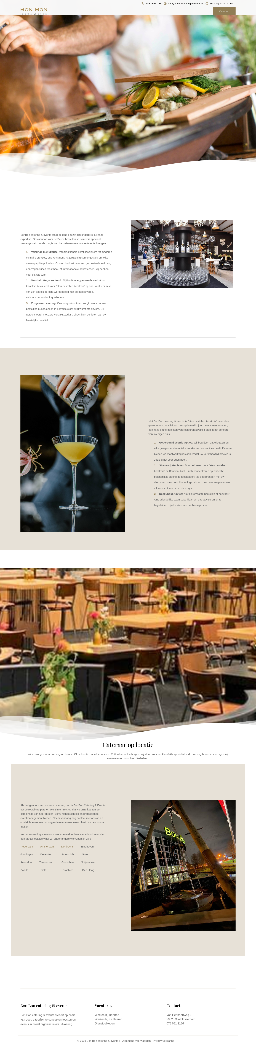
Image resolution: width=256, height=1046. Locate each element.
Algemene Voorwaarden (136, 1040)
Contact (224, 11)
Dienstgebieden (104, 1023)
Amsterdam (47, 846)
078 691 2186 (175, 1023)
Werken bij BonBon (107, 1014)
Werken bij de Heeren (108, 1019)
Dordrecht (67, 846)
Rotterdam (26, 846)
